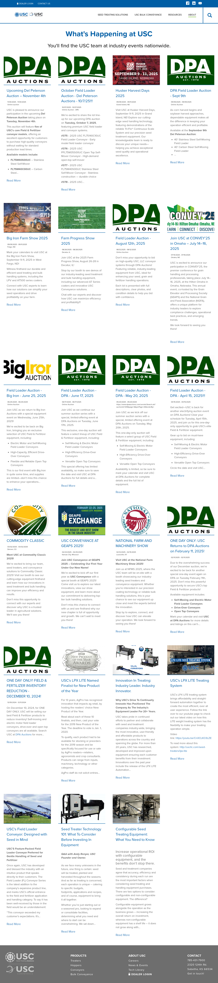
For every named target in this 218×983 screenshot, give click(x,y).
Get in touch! (195, 973)
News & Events (138, 965)
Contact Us (44, 3)
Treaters (76, 960)
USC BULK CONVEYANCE (148, 14)
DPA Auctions (24, 734)
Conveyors (77, 969)
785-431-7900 (196, 960)
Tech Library (136, 969)
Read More (14, 180)
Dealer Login (25, 3)
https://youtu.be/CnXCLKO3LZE (193, 738)
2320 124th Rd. (197, 964)
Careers (134, 960)
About (192, 14)
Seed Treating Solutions (113, 14)
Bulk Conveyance (82, 974)
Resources (175, 14)
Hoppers (76, 965)
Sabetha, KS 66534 (200, 969)
